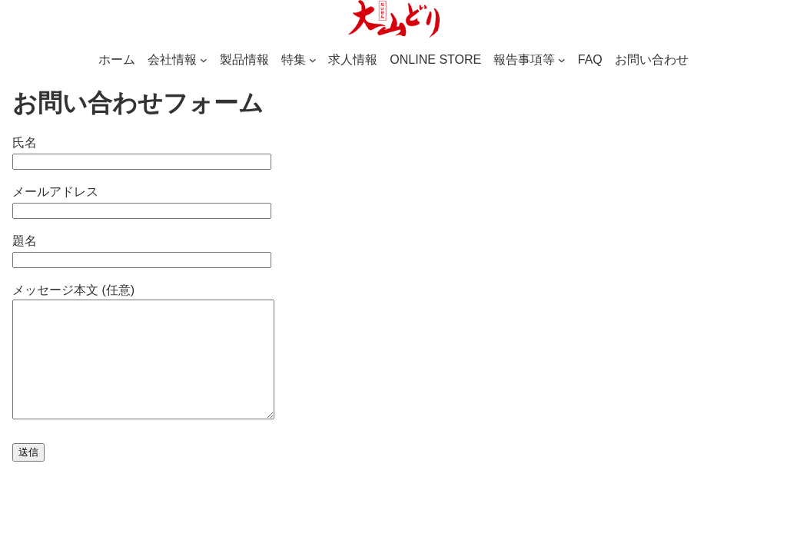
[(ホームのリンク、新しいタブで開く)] (393, 19)
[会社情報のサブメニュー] (204, 60)
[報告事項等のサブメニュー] (562, 60)
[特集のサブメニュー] (313, 60)
